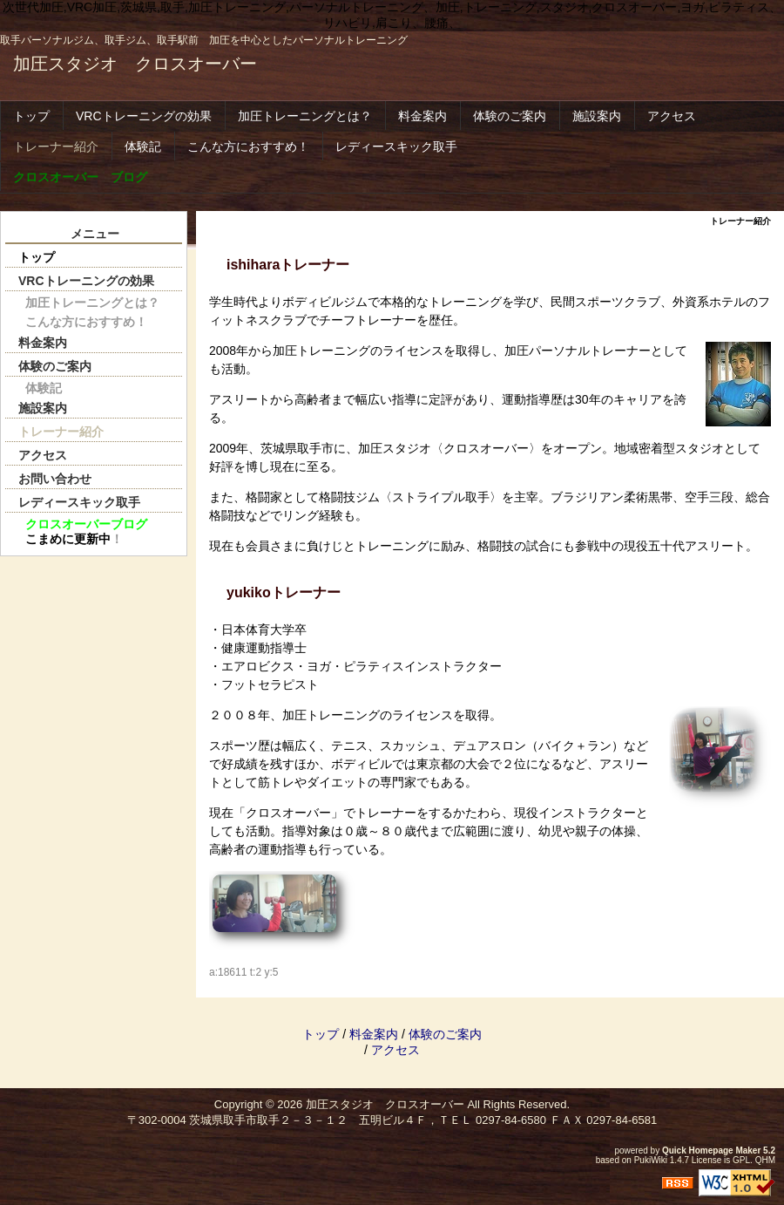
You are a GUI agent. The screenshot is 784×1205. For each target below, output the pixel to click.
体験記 (143, 146)
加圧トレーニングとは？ (305, 116)
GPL (741, 1160)
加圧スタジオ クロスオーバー (135, 63)
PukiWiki (650, 1160)
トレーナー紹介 (55, 146)
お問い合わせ (54, 479)
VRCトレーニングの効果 (144, 116)
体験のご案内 (509, 116)
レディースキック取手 (396, 146)
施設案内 (596, 116)
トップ (31, 116)
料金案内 (422, 116)
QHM (765, 1160)
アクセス (671, 116)
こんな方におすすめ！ (248, 146)
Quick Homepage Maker (711, 1150)
